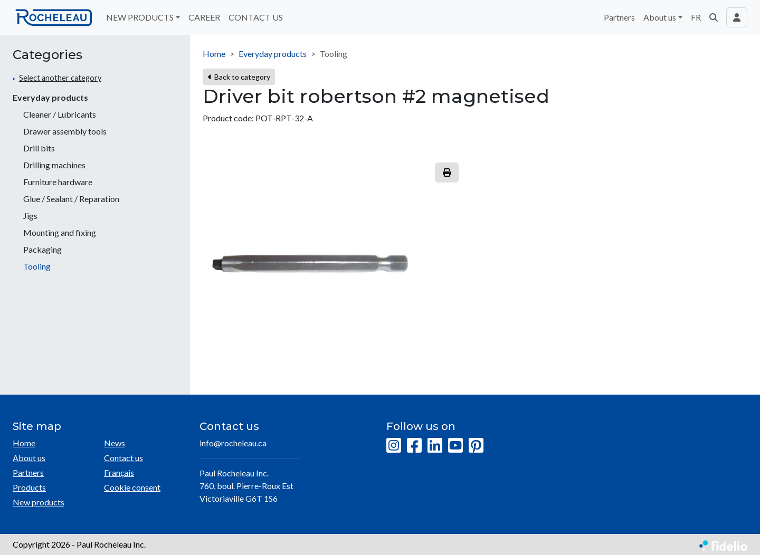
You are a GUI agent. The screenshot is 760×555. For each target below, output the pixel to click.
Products (29, 487)
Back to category (239, 76)
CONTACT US (256, 17)
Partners (619, 17)
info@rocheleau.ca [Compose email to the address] (233, 443)
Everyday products (50, 97)
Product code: (228, 118)
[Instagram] (393, 446)
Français (119, 472)
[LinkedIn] (435, 446)
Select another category (60, 77)
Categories (47, 54)
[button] (713, 17)
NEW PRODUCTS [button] (140, 17)
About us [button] (659, 17)
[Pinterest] (476, 446)
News (114, 443)
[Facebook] (414, 446)
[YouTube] (455, 446)
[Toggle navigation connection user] (736, 17)
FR (696, 17)
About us (29, 458)
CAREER (204, 17)
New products (38, 502)
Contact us (123, 458)
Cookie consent (132, 487)
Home (214, 54)
